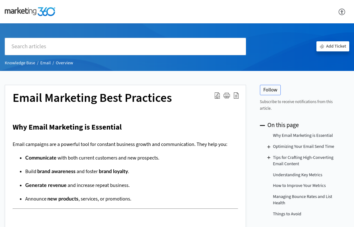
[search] (125, 46)
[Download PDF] (217, 95)
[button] (227, 95)
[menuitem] (342, 11)
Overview (64, 63)
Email (45, 63)
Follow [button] (270, 89)
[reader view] (236, 95)
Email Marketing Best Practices (92, 98)
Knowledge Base (20, 63)
